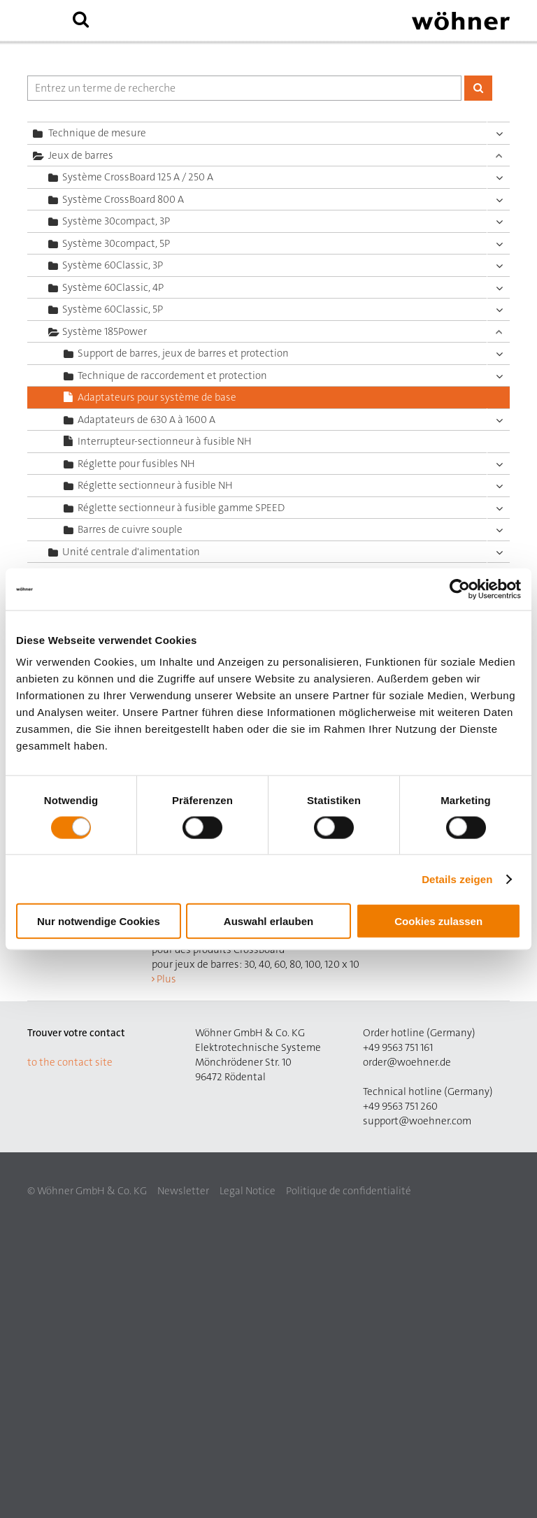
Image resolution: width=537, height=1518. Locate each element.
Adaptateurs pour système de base (157, 397)
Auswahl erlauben (268, 921)
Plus (166, 979)
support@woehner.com (417, 1121)
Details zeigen (457, 879)
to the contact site (70, 1062)
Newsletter (183, 1191)
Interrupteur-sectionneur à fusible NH (165, 441)
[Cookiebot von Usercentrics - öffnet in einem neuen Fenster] (460, 588)
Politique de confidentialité (348, 1191)
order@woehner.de (407, 1062)
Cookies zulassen (438, 921)
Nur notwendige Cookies (98, 921)
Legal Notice (247, 1191)
